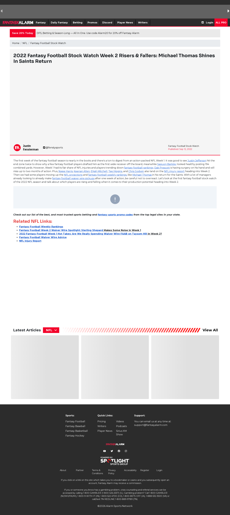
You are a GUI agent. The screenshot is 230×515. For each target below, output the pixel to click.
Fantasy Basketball (76, 431)
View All (210, 330)
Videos (120, 421)
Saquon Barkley (166, 164)
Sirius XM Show (121, 433)
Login (209, 22)
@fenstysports (53, 147)
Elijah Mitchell (99, 171)
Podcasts (121, 426)
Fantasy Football (75, 421)
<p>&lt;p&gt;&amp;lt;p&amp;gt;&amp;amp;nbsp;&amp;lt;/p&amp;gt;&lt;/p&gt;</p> (39, 282)
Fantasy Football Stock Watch (48, 43)
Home (15, 43)
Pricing (101, 421)
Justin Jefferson (196, 160)
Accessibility (130, 470)
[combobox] (51, 330)
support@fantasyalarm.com (150, 425)
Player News (104, 431)
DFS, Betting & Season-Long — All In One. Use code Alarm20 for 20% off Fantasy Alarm (88, 33)
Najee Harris (65, 171)
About (63, 470)
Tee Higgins (115, 171)
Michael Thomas (142, 174)
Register (144, 470)
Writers (101, 426)
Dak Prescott (162, 167)
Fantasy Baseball (75, 426)
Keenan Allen (82, 171)
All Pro (221, 22)
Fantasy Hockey (74, 435)
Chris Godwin (136, 171)
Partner (80, 470)
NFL (25, 43)
